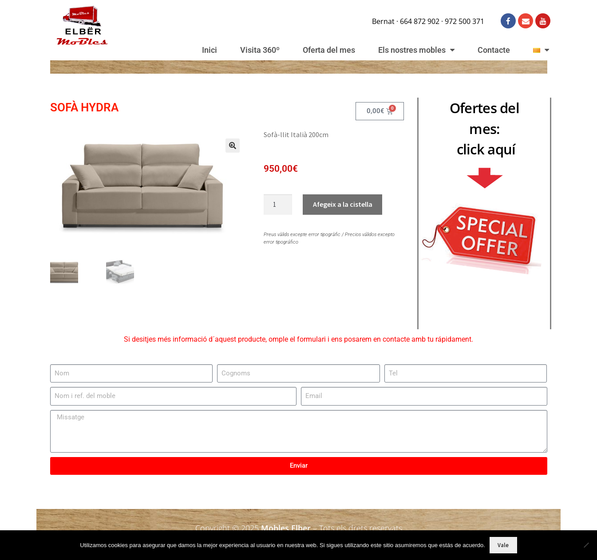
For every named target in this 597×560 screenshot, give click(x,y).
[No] (585, 544)
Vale (503, 545)
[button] (227, 150)
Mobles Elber (286, 526)
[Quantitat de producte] (278, 204)
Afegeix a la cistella (342, 204)
